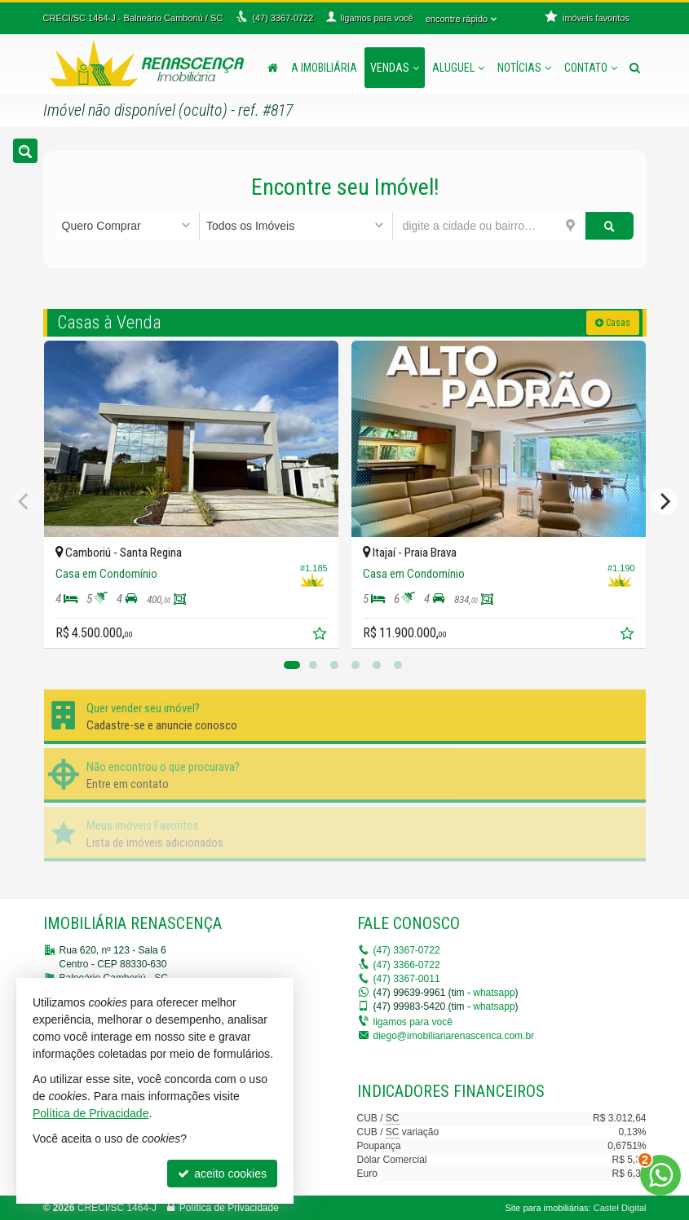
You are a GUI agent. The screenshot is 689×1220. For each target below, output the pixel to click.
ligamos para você (413, 1022)
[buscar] (609, 226)
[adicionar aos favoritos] (321, 635)
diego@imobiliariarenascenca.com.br (454, 1036)
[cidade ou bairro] (489, 226)
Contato (590, 67)
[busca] (635, 67)
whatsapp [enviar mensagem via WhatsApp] (494, 992)
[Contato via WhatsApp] (660, 1175)
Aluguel (458, 67)
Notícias (524, 67)
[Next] (664, 501)
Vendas (394, 67)
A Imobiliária (324, 67)
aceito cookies (222, 1173)
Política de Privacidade (229, 1207)
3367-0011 (406, 978)
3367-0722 (406, 950)
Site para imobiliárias (546, 1208)
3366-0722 (406, 965)
